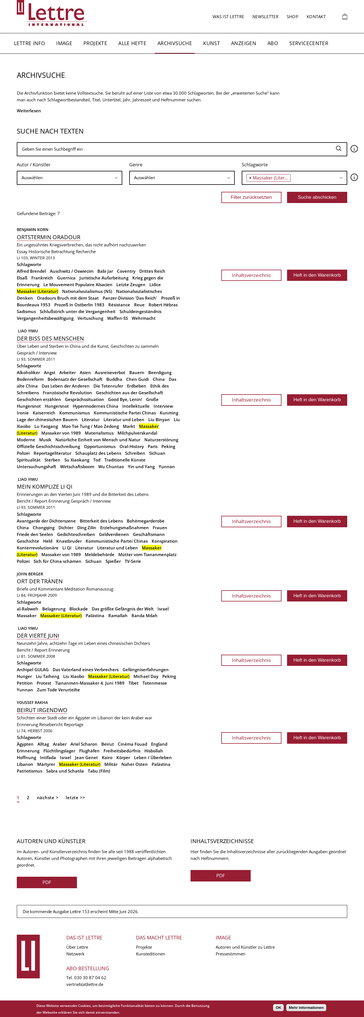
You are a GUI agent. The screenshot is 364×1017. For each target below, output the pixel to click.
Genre (135, 165)
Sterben (52, 460)
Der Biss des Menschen (50, 338)
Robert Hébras (163, 304)
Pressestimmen (230, 954)
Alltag (43, 744)
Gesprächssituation (84, 399)
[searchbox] (70, 177)
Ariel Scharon (84, 744)
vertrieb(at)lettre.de (84, 984)
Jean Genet (86, 757)
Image (64, 43)
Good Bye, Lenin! (125, 399)
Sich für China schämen (57, 561)
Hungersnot (57, 406)
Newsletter (265, 16)
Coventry (126, 271)
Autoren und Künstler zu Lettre (245, 947)
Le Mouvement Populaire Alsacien (77, 284)
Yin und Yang (141, 466)
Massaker (26, 615)
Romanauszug (99, 589)
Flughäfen (89, 751)
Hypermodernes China (95, 406)
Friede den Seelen (35, 534)
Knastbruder (69, 541)
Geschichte (28, 541)
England (159, 744)
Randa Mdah (144, 615)
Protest (44, 683)
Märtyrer (46, 764)
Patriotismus (29, 771)
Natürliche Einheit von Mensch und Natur (97, 439)
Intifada (48, 757)
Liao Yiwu (27, 330)
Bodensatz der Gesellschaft (75, 379)
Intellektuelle (136, 406)
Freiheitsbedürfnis (122, 751)
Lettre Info (29, 43)
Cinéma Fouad (132, 744)
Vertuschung (90, 318)
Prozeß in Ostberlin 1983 (79, 304)
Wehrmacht (144, 318)
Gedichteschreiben (76, 534)
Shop (292, 16)
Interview (163, 406)
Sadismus (26, 311)
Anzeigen (243, 43)
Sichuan (157, 453)
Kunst (211, 43)
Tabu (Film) (99, 771)
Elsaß (22, 278)
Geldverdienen (114, 534)
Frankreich (42, 278)
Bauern (136, 372)
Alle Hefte (132, 43)
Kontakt (316, 16)
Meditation (74, 589)
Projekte (95, 43)
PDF (47, 882)
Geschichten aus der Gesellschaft (129, 392)
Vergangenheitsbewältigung (45, 318)
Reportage (73, 724)
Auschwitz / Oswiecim (71, 271)
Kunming (169, 413)
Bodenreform (30, 379)
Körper (123, 757)
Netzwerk (75, 954)
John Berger (30, 574)
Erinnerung (59, 501)
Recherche (86, 251)
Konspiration (165, 541)
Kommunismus (74, 413)
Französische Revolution (67, 392)
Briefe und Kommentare (40, 589)
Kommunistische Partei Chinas (125, 413)
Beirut (107, 744)
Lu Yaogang (46, 426)
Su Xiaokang (76, 460)
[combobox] (69, 178)
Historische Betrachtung (52, 251)
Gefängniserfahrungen (146, 669)
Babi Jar (105, 271)
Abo (272, 43)
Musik (45, 439)
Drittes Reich (152, 271)
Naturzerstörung (161, 439)
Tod (96, 460)
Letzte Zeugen (130, 284)
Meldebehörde (99, 554)
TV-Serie (133, 561)
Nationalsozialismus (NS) (87, 291)
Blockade (78, 609)
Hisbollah (153, 751)
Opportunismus (100, 446)
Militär (111, 764)
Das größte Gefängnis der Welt (123, 609)
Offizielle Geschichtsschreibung (48, 446)
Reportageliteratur (52, 453)
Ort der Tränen (40, 581)
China (159, 379)
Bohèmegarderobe (146, 521)
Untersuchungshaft (36, 466)
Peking (168, 446)
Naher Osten (134, 764)
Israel (163, 609)
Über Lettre (77, 947)
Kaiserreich (44, 413)
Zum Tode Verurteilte (58, 689)
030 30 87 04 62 (90, 977)
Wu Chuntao (111, 466)
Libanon (25, 764)
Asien (85, 372)
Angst (49, 372)
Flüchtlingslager (59, 751)
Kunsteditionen (150, 954)
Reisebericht (51, 724)
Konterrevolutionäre (37, 548)
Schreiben (135, 453)
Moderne (26, 439)
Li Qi (66, 548)
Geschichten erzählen (39, 399)
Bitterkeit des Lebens (101, 521)
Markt (129, 426)
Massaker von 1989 (61, 433)
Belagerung (53, 609)
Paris (153, 446)
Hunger (24, 676)
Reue (139, 304)
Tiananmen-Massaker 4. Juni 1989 (90, 683)
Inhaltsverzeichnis (251, 275)
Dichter (65, 527)
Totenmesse (154, 683)
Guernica (66, 278)
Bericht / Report (32, 501)
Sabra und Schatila (65, 771)
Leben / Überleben (153, 757)
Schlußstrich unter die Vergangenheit (78, 311)
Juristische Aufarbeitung (103, 278)
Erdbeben (136, 386)
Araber (60, 744)
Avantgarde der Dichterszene (46, 521)
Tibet (133, 683)
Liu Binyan (159, 419)
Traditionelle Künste (124, 460)
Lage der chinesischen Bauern (47, 419)
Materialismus (99, 433)
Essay (22, 251)
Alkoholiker (28, 372)
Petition (25, 683)
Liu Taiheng (47, 676)
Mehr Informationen (306, 1008)
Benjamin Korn (32, 229)
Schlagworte (255, 165)
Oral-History (131, 446)
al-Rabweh (27, 609)
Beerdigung (160, 372)
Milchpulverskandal (137, 433)
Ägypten (25, 744)
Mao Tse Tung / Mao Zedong (90, 426)
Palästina (95, 615)
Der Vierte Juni (38, 635)
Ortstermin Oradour (48, 237)
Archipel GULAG (33, 669)
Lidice (155, 284)
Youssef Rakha (32, 702)
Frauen (160, 527)
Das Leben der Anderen (66, 386)
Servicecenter (308, 43)
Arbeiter (67, 372)
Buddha (114, 379)
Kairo (107, 757)
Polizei (23, 453)
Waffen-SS (117, 318)
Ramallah (118, 615)
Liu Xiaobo (73, 676)
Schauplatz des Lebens (98, 453)
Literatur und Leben (124, 419)
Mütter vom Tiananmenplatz (147, 554)
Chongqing (44, 527)
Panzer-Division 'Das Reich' (130, 298)
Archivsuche (175, 43)
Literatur (91, 419)
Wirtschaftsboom (77, 466)
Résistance (119, 304)
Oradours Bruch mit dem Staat (68, 298)
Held (47, 541)
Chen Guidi (137, 379)
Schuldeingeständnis (140, 311)
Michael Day (145, 676)
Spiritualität (29, 460)
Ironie (23, 413)
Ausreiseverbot (110, 372)
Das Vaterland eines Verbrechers (86, 669)
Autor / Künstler (34, 165)
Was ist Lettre (228, 16)
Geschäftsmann (149, 534)
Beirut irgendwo (42, 710)
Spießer (113, 561)
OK (278, 1008)
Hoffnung (26, 757)
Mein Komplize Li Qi (44, 486)
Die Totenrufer (108, 386)
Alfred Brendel (31, 271)
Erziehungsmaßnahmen (124, 527)
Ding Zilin (86, 527)
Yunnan (167, 466)
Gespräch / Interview (37, 353)
